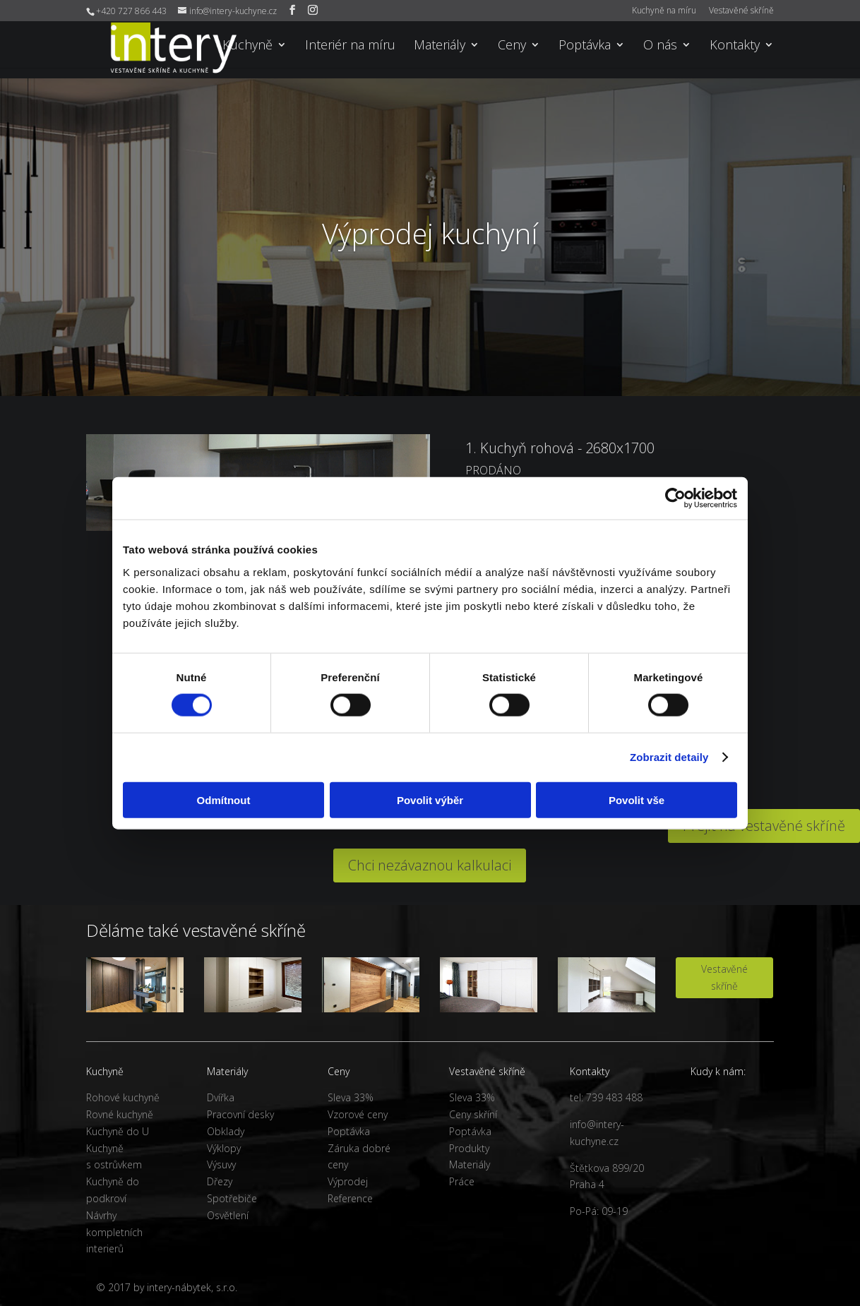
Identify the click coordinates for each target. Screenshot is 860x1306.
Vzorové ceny (358, 1114)
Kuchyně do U (117, 1131)
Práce (461, 1181)
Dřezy (219, 1181)
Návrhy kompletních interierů (114, 1232)
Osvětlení (228, 1215)
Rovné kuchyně (119, 1114)
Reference (350, 1198)
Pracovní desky (240, 1114)
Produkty (469, 1148)
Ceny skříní (473, 1114)
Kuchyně (247, 46)
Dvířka (220, 1097)
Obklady (225, 1131)
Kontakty (735, 46)
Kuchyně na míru (664, 11)
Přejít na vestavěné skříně (764, 825)
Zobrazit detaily (669, 757)
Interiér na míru (350, 46)
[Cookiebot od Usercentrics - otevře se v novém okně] (675, 498)
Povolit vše (636, 799)
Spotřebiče (232, 1198)
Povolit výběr (430, 799)
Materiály (439, 46)
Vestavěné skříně (741, 11)
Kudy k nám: (718, 1071)
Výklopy (224, 1148)
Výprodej (348, 1181)
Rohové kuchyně (123, 1097)
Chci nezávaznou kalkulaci (429, 865)
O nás (660, 46)
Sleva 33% (351, 1097)
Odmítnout (224, 799)
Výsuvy (221, 1164)
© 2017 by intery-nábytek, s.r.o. (166, 1287)
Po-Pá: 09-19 (599, 1211)
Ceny (512, 46)
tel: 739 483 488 (606, 1097)
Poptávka (585, 46)
